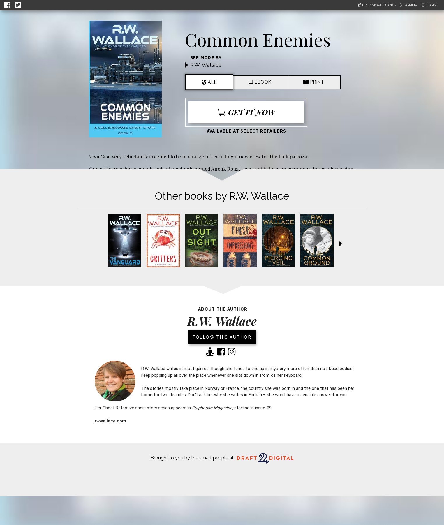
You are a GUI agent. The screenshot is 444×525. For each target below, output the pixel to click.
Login (428, 5)
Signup (408, 5)
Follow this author (222, 337)
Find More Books (376, 5)
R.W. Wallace (206, 65)
